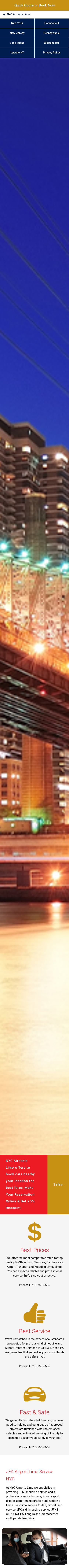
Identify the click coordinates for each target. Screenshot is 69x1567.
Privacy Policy (51, 52)
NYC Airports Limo (18, 14)
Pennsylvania (52, 33)
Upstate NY (17, 52)
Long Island (17, 42)
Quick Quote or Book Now (34, 5)
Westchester (51, 42)
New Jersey (17, 33)
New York (17, 23)
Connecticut (51, 23)
